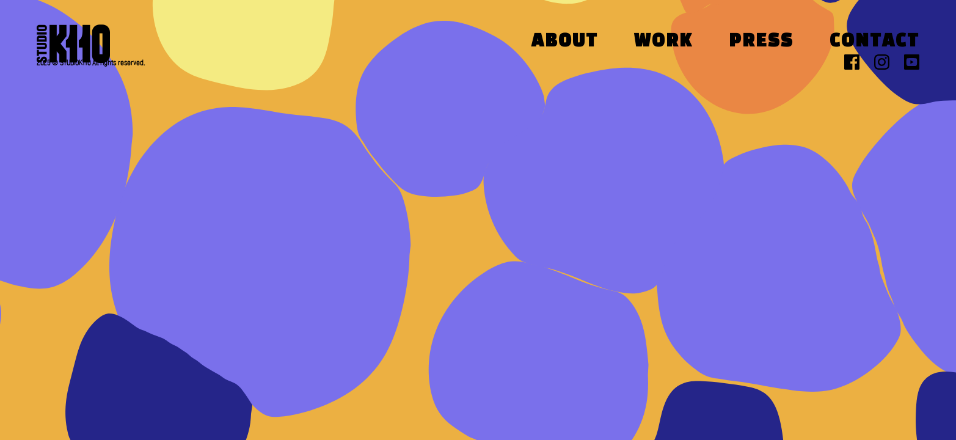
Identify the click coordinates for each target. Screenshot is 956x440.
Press (761, 42)
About (564, 42)
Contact (874, 42)
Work (663, 42)
